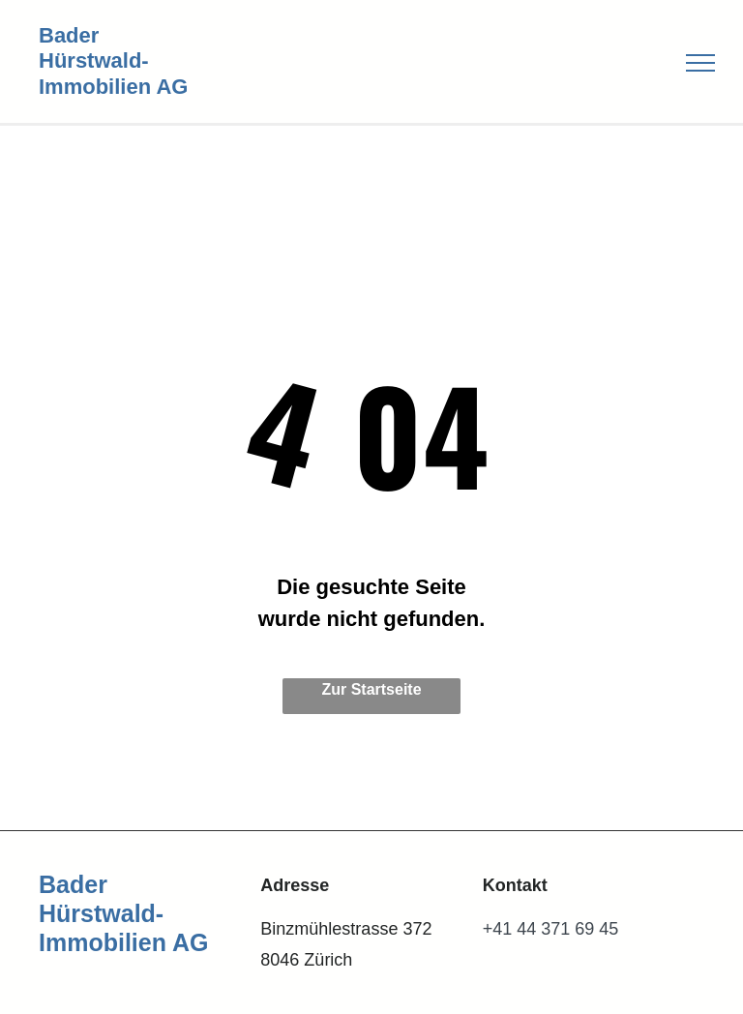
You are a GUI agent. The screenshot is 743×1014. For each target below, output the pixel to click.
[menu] (700, 63)
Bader (69, 35)
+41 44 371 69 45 (551, 929)
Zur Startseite (371, 689)
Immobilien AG (113, 87)
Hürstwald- (94, 60)
